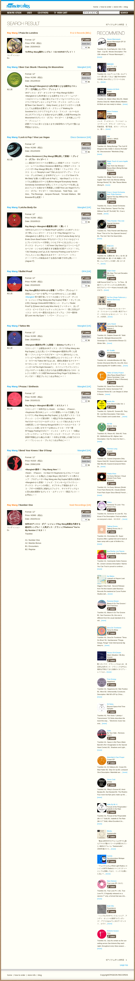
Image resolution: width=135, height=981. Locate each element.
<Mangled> (30, 297)
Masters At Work (113, 89)
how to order (106, 7)
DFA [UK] (86, 271)
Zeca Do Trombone (114, 628)
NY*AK (109, 424)
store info (118, 7)
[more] (99, 57)
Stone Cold (111, 779)
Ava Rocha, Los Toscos (115, 551)
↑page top (123, 965)
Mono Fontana (112, 111)
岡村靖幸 (110, 64)
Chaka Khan (111, 474)
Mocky (109, 831)
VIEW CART (61, 12)
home (95, 7)
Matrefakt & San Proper (115, 757)
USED (29, 12)
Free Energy (111, 679)
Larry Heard (111, 324)
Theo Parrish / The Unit (115, 221)
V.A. (108, 136)
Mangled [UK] (84, 67)
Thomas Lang (112, 449)
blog (126, 7)
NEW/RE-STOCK (14, 12)
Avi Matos (110, 576)
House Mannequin (114, 39)
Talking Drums (112, 526)
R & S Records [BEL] (80, 33)
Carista (109, 856)
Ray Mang (12, 33)
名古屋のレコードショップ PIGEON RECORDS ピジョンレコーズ (18, 5)
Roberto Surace (113, 931)
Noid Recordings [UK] (80, 505)
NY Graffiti (111, 350)
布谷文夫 (110, 246)
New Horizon (112, 881)
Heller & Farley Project (115, 373)
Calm (109, 731)
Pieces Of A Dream (114, 652)
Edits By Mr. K (112, 804)
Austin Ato (111, 401)
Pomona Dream (113, 601)
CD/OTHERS (42, 12)
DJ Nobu (110, 704)
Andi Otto (110, 906)
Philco (109, 502)
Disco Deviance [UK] (81, 137)
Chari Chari (111, 271)
